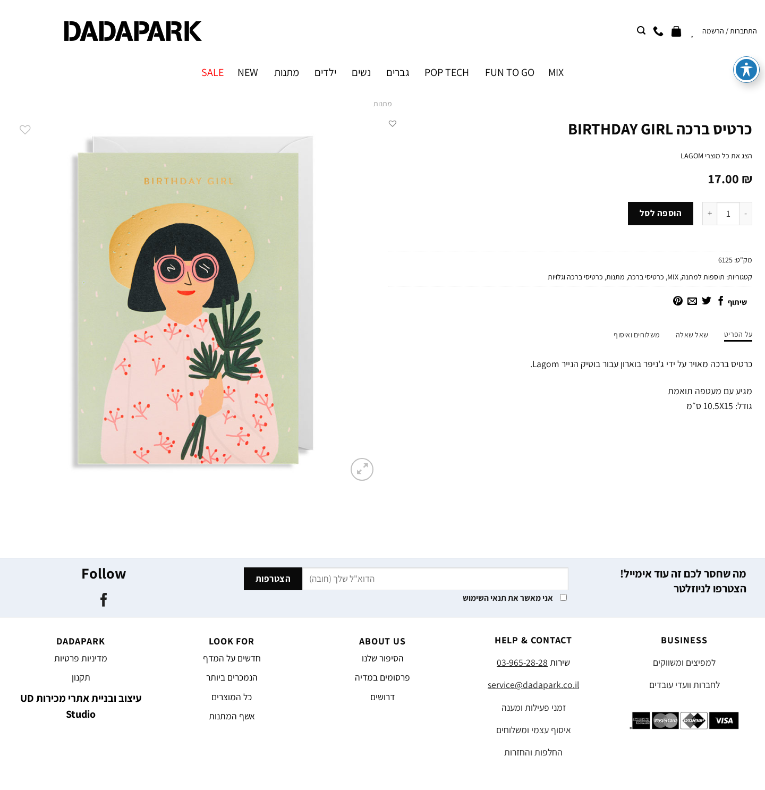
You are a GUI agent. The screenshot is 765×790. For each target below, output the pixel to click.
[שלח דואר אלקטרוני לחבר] (692, 301)
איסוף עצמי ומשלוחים (533, 730)
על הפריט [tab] (738, 334)
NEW (247, 72)
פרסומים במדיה (382, 677)
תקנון (81, 677)
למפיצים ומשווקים (684, 662)
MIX (556, 72)
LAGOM (692, 155)
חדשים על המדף (232, 658)
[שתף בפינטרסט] (678, 301)
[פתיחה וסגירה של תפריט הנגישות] (746, 42)
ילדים (325, 72)
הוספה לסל (661, 213)
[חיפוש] (641, 30)
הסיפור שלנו (383, 658)
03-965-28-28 (522, 662)
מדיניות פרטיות (80, 658)
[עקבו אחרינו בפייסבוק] (103, 600)
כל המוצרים (231, 697)
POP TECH (446, 72)
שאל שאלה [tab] (692, 334)
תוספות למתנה (703, 277)
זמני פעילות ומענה (534, 707)
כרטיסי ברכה (646, 277)
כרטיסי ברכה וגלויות (575, 277)
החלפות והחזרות (533, 752)
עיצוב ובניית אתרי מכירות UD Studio (81, 706)
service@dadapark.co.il (533, 684)
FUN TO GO (509, 72)
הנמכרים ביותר (232, 677)
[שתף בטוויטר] (706, 301)
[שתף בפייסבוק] (721, 301)
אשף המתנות (232, 716)
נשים (361, 72)
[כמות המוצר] (728, 213)
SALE (212, 72)
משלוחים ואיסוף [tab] (637, 334)
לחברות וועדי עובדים (684, 684)
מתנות (286, 72)
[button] (392, 123)
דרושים (382, 697)
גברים (397, 72)
